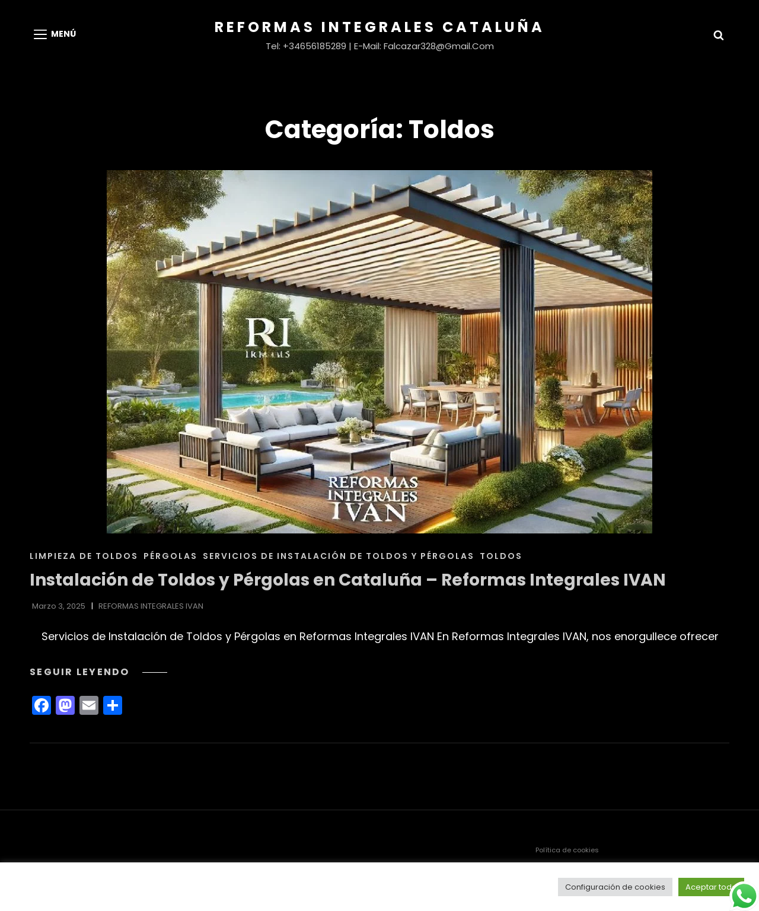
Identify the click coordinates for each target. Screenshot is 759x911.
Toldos (501, 556)
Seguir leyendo (98, 671)
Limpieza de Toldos (84, 556)
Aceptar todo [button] (711, 887)
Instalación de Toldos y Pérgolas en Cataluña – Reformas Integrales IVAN (348, 580)
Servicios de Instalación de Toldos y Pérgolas (338, 556)
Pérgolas (170, 556)
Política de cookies (567, 850)
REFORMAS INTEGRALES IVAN (150, 606)
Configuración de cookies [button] (615, 887)
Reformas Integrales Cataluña (380, 27)
